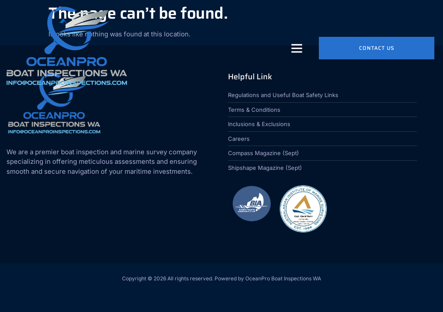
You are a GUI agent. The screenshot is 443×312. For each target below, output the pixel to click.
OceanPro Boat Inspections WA (283, 278)
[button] (297, 48)
